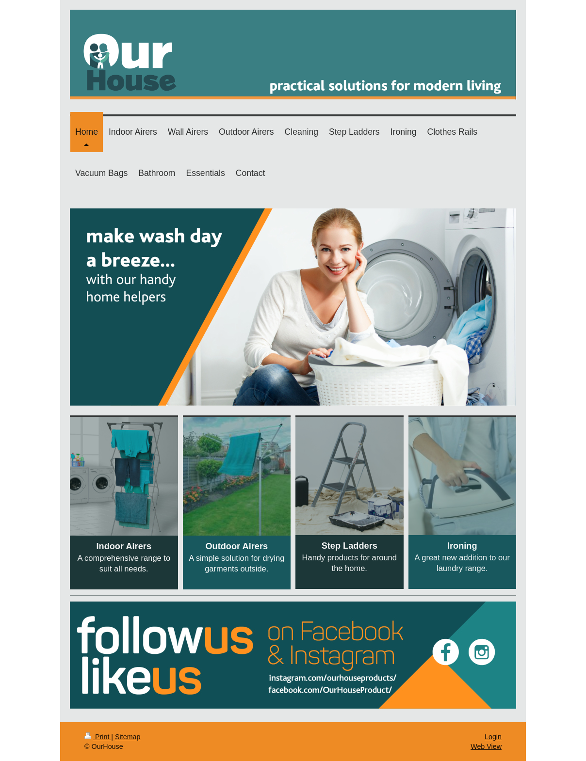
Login (493, 737)
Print (97, 737)
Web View (486, 746)
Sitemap (127, 737)
